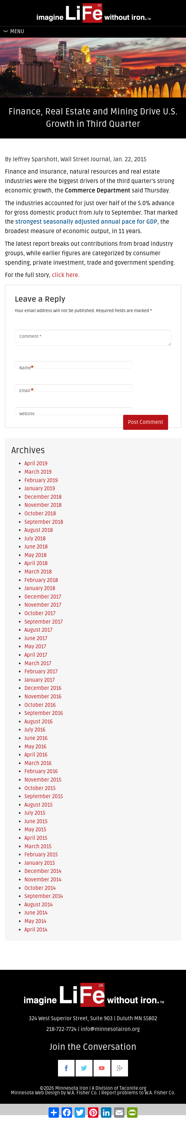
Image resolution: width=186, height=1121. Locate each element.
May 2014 (35, 921)
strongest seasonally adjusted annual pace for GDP (86, 221)
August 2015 (38, 805)
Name (26, 368)
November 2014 (43, 880)
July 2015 (34, 813)
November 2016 (43, 696)
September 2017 (43, 622)
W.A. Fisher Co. (160, 1093)
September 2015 (43, 796)
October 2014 (40, 888)
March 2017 (37, 663)
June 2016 (36, 738)
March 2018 (38, 572)
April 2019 (36, 463)
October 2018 (40, 513)
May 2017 (35, 646)
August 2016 (38, 722)
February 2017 (41, 671)
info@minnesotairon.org (110, 1029)
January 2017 (39, 680)
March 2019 (38, 472)
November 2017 (42, 605)
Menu (17, 31)
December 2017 (42, 597)
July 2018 (35, 538)
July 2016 (35, 730)
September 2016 (43, 713)
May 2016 (35, 747)
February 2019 (41, 480)
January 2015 (39, 863)
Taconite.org (133, 1088)
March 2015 (37, 846)
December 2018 (43, 497)
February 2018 (41, 580)
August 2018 (38, 530)
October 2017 (39, 613)
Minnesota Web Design (35, 1093)
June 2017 (35, 638)
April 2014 (36, 930)
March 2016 (38, 763)
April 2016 (36, 755)
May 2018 (35, 555)
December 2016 (43, 688)
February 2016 (41, 771)
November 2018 (43, 505)
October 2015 (40, 788)
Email (26, 391)
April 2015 (36, 838)
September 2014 (43, 896)
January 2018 (39, 588)
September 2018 (43, 522)
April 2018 (36, 563)
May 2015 (35, 829)
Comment (30, 336)
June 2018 (36, 547)
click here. (65, 275)
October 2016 (40, 705)
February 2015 (41, 854)
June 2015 (36, 821)
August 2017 (38, 630)
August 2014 (38, 905)
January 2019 (39, 488)
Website (27, 413)
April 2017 (35, 655)
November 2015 (43, 780)
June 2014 (36, 913)
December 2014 (43, 871)
